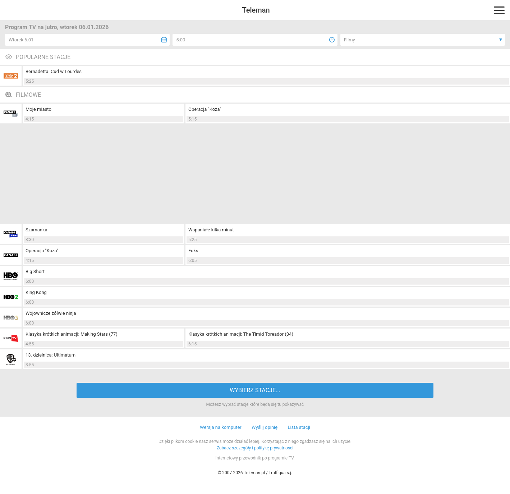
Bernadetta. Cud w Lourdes (54, 71)
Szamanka (36, 229)
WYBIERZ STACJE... (255, 390)
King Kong (36, 292)
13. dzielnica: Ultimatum (50, 355)
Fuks (193, 250)
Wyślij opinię (264, 427)
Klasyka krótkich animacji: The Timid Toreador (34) (240, 334)
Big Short (35, 271)
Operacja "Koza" (204, 109)
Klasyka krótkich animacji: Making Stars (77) (72, 334)
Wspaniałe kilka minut (211, 229)
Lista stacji (299, 427)
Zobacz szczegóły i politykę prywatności (255, 447)
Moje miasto (38, 109)
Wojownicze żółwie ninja (51, 313)
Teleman (256, 10)
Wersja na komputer (221, 427)
